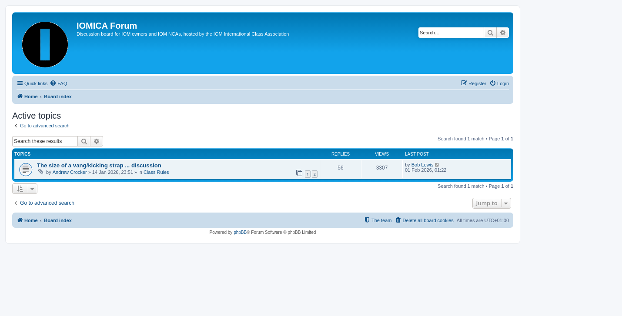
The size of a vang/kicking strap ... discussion (99, 165)
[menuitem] (58, 83)
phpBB (240, 232)
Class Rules (156, 172)
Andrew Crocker (70, 172)
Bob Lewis (422, 164)
